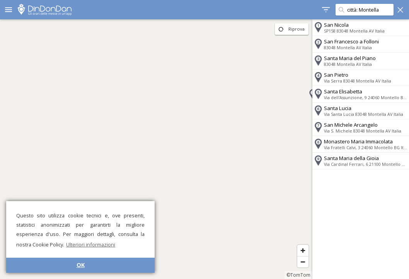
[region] (156, 149)
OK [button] (81, 265)
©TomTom (298, 275)
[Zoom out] (302, 261)
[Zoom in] (302, 250)
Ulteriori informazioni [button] (90, 244)
